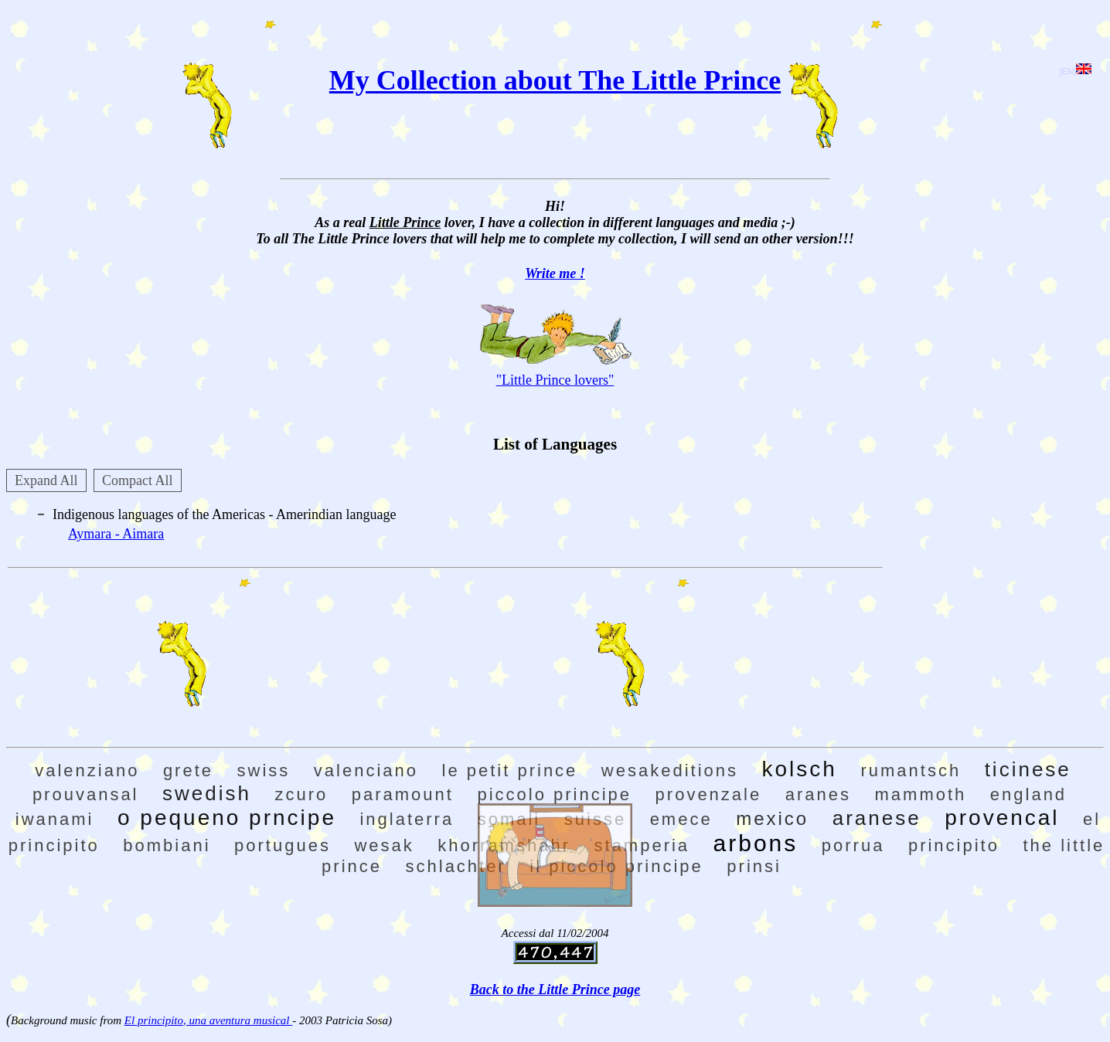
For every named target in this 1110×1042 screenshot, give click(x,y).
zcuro (301, 794)
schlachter (456, 866)
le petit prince (510, 770)
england (1028, 794)
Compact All (137, 480)
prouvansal (85, 794)
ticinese (1028, 769)
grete (188, 770)
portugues (282, 845)
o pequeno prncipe (226, 818)
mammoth (921, 794)
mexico (772, 818)
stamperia (641, 845)
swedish (206, 793)
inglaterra (406, 819)
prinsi (754, 866)
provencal (1002, 818)
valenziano (87, 770)
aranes (818, 794)
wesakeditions (669, 770)
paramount (403, 794)
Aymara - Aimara (116, 533)
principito (953, 845)
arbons (755, 843)
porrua (853, 845)
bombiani (166, 845)
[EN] (1075, 71)
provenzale (708, 794)
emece (681, 819)
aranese (876, 818)
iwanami (54, 819)
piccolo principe (554, 794)
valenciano (366, 770)
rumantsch (910, 770)
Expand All (46, 480)
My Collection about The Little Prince (555, 80)
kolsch (799, 769)
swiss (264, 770)
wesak (384, 845)
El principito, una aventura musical (208, 1020)
